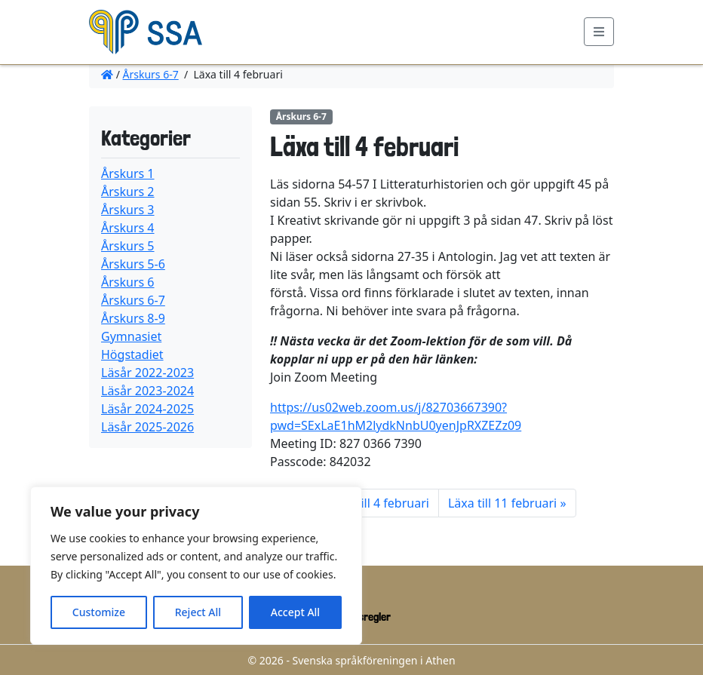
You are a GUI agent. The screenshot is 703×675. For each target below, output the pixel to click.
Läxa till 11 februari (502, 503)
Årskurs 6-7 (151, 74)
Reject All (198, 612)
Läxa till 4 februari (378, 503)
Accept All (295, 612)
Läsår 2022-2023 (147, 372)
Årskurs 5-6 (133, 264)
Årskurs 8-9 (133, 318)
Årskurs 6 (128, 282)
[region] (196, 565)
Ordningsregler (357, 616)
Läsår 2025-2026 (147, 427)
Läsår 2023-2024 (147, 390)
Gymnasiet (131, 336)
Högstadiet (132, 354)
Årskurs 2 (128, 191)
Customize (98, 612)
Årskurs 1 (128, 173)
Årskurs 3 (128, 209)
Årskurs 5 (128, 246)
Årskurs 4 (128, 227)
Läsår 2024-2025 (147, 408)
